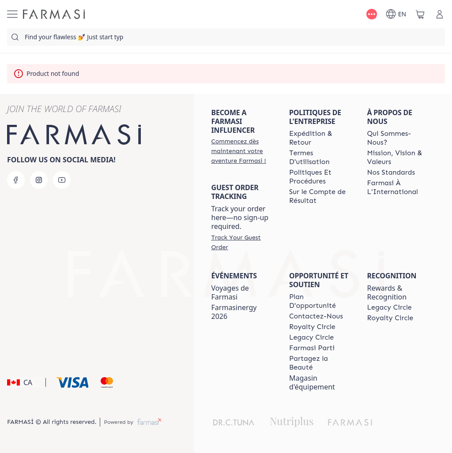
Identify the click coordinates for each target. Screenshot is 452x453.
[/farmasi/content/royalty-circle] (312, 326)
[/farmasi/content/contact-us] (316, 316)
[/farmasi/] (54, 14)
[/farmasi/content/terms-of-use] (320, 157)
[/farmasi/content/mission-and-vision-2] (398, 157)
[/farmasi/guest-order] (242, 242)
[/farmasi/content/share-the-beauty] (320, 363)
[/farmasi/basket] (420, 14)
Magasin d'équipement (312, 382)
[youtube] (62, 180)
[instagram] (39, 180)
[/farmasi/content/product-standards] (391, 172)
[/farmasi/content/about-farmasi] (398, 138)
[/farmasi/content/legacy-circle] (311, 337)
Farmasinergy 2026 (234, 312)
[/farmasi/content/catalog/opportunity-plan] (320, 301)
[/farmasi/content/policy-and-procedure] (320, 177)
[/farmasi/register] (242, 150)
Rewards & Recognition (387, 292)
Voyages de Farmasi (230, 292)
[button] (25, 382)
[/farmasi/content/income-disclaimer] (320, 196)
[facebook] (16, 180)
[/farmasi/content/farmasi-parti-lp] (312, 348)
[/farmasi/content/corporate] (398, 187)
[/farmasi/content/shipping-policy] (320, 138)
